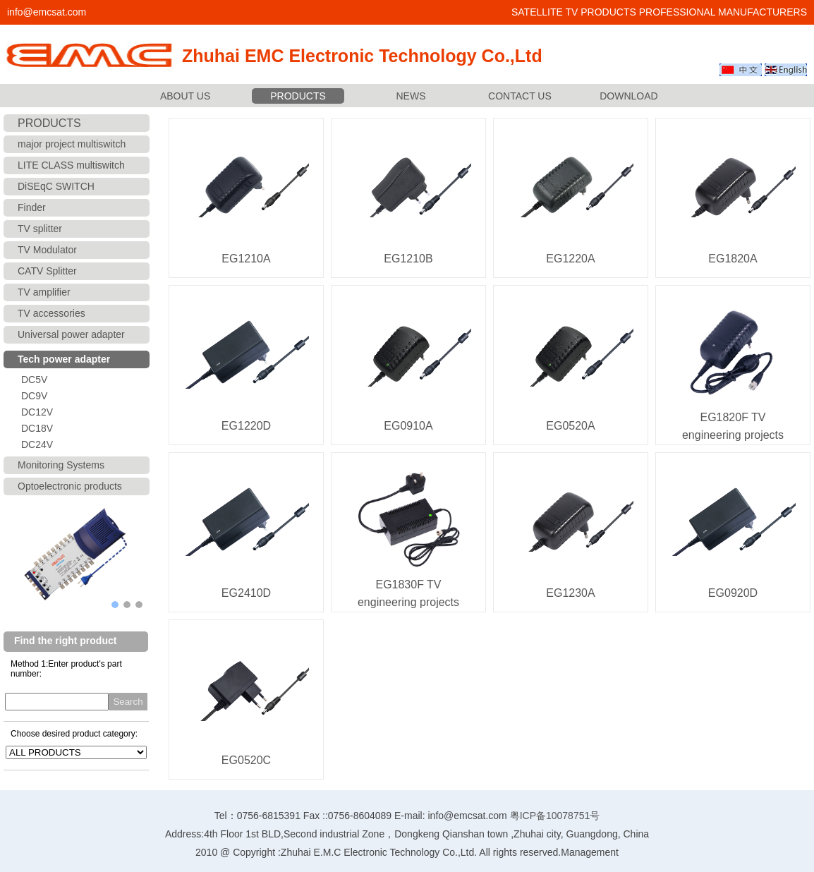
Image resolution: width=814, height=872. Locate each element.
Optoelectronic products (70, 486)
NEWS (411, 96)
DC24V (37, 444)
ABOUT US (185, 96)
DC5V (34, 379)
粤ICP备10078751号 (555, 815)
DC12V (37, 412)
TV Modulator (47, 249)
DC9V (34, 395)
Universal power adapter (71, 334)
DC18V (37, 428)
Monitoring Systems (61, 465)
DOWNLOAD (628, 96)
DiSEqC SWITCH (56, 186)
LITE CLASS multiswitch (71, 165)
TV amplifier (44, 292)
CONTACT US (520, 96)
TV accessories (51, 313)
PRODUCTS (298, 96)
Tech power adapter (64, 359)
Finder (32, 207)
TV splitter (40, 228)
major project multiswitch (72, 144)
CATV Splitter (47, 271)
